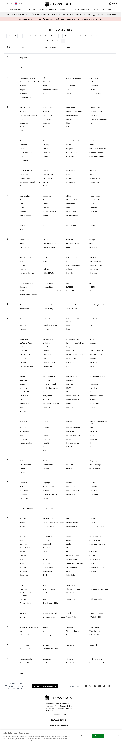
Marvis (22, 384)
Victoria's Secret (72, 631)
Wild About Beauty (27, 649)
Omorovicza (48, 465)
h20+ (45, 257)
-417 (21, 68)
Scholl (68, 540)
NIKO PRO (23, 439)
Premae (46, 490)
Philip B (22, 486)
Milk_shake (47, 396)
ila (90, 283)
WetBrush (93, 645)
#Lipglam (23, 58)
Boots (45, 127)
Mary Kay (70, 384)
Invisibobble (71, 291)
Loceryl (23, 362)
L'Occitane (24, 339)
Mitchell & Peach (96, 396)
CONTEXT (23, 156)
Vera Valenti (94, 627)
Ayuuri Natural (25, 97)
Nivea (68, 439)
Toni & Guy (24, 599)
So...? (45, 559)
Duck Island (47, 186)
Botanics (69, 127)
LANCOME (24, 351)
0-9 (9, 36)
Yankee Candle (26, 659)
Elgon (45, 200)
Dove (91, 174)
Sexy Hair (46, 548)
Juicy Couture (71, 309)
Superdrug (24, 575)
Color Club (47, 152)
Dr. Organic (70, 182)
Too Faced (47, 599)
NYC (44, 451)
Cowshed (70, 156)
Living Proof (94, 358)
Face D (22, 225)
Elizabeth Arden (72, 200)
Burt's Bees (93, 127)
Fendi (45, 225)
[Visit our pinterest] (109, 686)
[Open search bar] (106, 3)
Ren (67, 518)
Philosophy (70, 486)
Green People (94, 247)
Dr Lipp (69, 178)
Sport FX (92, 563)
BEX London (24, 123)
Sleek (45, 556)
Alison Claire (48, 82)
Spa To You (47, 563)
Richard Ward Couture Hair (53, 522)
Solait (22, 563)
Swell (45, 575)
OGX (45, 461)
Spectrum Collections (75, 563)
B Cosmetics (25, 107)
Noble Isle (93, 439)
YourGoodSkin (25, 663)
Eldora (68, 196)
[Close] (119, 736)
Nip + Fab (47, 439)
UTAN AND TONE (95, 617)
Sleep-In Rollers (72, 556)
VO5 (68, 635)
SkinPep (23, 556)
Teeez (91, 585)
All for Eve (70, 82)
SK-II (45, 552)
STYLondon (47, 571)
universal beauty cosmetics (54, 617)
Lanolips (46, 351)
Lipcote (23, 358)
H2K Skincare (71, 257)
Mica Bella (24, 396)
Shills (68, 548)
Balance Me (47, 107)
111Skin (22, 48)
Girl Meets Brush (72, 243)
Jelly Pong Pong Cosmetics (100, 305)
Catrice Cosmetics (73, 141)
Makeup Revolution (97, 376)
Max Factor (93, 384)
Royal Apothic (71, 526)
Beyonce (46, 123)
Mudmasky (47, 407)
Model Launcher (72, 399)
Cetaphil (23, 145)
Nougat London (26, 443)
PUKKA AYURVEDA (50, 494)
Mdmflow (93, 388)
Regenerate (48, 518)
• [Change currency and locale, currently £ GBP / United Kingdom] (19, 3)
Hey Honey (93, 269)
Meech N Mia (25, 392)
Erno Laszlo (70, 204)
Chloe (68, 145)
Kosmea (23, 329)
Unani (68, 613)
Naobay (46, 427)
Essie (68, 208)
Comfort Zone (72, 152)
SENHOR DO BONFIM (97, 544)
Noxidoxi (23, 447)
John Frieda (24, 309)
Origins (69, 469)
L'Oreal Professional (74, 339)
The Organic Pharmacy (98, 589)
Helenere (70, 269)
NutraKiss (70, 447)
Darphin (46, 170)
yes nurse (47, 659)
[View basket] (113, 3)
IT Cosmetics (94, 291)
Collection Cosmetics (97, 149)
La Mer (92, 339)
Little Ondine (71, 358)
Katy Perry (24, 325)
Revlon (22, 522)
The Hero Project (73, 589)
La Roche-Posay (26, 343)
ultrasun (23, 613)
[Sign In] (8, 3)
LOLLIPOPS (70, 362)
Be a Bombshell (95, 111)
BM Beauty (24, 127)
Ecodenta (47, 196)
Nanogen (23, 427)
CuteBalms (24, 160)
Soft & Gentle (94, 559)
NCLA (45, 431)
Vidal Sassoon (94, 631)
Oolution (69, 465)
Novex (91, 443)
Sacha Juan (24, 536)
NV (21, 451)
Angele (22, 90)
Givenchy (93, 243)
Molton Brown (25, 403)
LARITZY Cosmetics (96, 351)
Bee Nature (70, 119)
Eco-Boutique (25, 196)
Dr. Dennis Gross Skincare (30, 182)
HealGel (23, 269)
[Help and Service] (60, 720)
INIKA (22, 291)
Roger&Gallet (48, 526)
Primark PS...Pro (72, 490)
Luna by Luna (48, 366)
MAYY (68, 388)
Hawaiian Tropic (95, 261)
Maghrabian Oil (49, 376)
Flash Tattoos (94, 225)
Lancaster (93, 347)
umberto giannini (50, 613)
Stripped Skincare (96, 567)
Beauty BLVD (48, 115)
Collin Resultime (26, 152)
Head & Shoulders (73, 265)
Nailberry (46, 421)
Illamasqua (24, 287)
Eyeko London (25, 215)
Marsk (91, 380)
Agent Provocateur (74, 78)
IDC (67, 283)
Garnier (46, 240)
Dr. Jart (46, 182)
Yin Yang (69, 659)
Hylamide (93, 273)
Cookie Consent (60, 714)
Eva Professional (49, 211)
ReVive (92, 518)
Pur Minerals (71, 494)
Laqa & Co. (70, 351)
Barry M (23, 111)
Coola (45, 156)
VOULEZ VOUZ (94, 635)
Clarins (22, 149)
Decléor (92, 170)
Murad (92, 407)
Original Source (49, 469)
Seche (68, 544)
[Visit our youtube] (99, 686)
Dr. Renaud (24, 186)
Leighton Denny (95, 354)
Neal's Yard (70, 431)
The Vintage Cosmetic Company (29, 594)
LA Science (47, 343)
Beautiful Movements (28, 115)
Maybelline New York (51, 388)
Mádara (23, 376)
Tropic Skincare (26, 603)
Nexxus (46, 435)
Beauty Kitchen (72, 115)
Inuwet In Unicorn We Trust (53, 291)
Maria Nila (70, 380)
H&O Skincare (25, 257)
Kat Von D (93, 319)
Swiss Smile (70, 575)
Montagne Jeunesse (51, 403)
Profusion (23, 494)
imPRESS (69, 287)
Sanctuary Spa (72, 536)
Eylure (45, 215)
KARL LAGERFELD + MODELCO (73, 320)
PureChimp (93, 494)
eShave (92, 204)
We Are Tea (24, 645)
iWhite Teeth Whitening (29, 295)
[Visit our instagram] (95, 686)
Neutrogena (94, 431)
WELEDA (46, 645)
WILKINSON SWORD (50, 649)
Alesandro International (29, 82)
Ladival (22, 347)
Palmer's (23, 483)
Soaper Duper (71, 559)
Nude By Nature (49, 447)
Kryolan (46, 329)
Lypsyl (91, 366)
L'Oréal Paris (48, 339)
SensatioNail (25, 548)
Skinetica (70, 552)
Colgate (69, 149)
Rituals (92, 522)
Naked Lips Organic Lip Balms (98, 422)
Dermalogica (48, 174)
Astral (45, 93)
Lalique (69, 347)
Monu (68, 403)
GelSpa (92, 240)
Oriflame (23, 469)
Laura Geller (48, 354)
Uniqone (23, 617)
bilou (68, 123)
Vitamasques (48, 635)
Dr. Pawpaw (94, 182)
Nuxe (91, 447)
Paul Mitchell (71, 483)
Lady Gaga (47, 347)
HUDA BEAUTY (48, 273)
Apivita (92, 90)
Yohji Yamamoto (95, 659)
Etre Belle (93, 208)
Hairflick (92, 257)
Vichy (45, 631)
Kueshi (68, 329)
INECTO (92, 287)
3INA (68, 48)
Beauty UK (93, 115)
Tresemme (70, 599)
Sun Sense (93, 571)
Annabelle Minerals (50, 90)
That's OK (98, 736)
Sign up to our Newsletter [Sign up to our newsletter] (45, 686)
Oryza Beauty (94, 469)
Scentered (47, 540)
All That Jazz (94, 82)
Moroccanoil (94, 403)
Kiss (90, 325)
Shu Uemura (94, 548)
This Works (70, 593)
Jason (22, 305)
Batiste (46, 111)
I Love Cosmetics (26, 283)
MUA (21, 407)
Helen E (46, 269)
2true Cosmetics (49, 48)
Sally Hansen (48, 536)
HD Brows (23, 265)
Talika (22, 585)
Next (22, 435)
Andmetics (93, 86)
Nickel (91, 435)
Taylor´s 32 (70, 585)
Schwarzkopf (94, 540)
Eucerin (23, 211)
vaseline (69, 627)
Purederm (24, 498)
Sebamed (47, 544)
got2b (68, 247)
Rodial (22, 526)
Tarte (45, 585)
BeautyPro (24, 119)
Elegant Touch (95, 196)
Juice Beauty (48, 309)
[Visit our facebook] (85, 686)
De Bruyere (70, 170)
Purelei (46, 498)
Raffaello (23, 518)
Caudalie (92, 141)
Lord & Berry (94, 362)
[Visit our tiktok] (104, 686)
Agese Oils (93, 78)
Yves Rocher (71, 663)
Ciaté (91, 145)
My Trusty (24, 411)
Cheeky (46, 145)
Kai (21, 319)
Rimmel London (72, 522)
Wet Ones (70, 645)
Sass (21, 540)
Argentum (24, 93)
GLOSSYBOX (24, 247)
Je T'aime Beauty (50, 305)
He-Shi (45, 265)
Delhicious (24, 174)
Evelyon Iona (71, 211)
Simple (22, 552)
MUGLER (69, 407)
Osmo (22, 472)
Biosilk (91, 123)
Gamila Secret (25, 240)
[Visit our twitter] (90, 686)
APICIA (69, 90)
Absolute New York (27, 78)
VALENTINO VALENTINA (29, 627)
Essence (46, 208)
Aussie (68, 93)
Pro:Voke (93, 490)
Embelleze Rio (94, 200)
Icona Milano (48, 283)
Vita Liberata (25, 635)
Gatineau (70, 240)
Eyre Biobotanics (73, 215)
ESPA (22, 208)
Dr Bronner (47, 178)
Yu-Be (45, 663)
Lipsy (45, 358)
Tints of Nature (95, 593)
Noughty (46, 443)
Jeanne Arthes (72, 305)
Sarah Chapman (95, 536)
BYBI (21, 131)
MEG (45, 392)
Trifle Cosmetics (95, 599)
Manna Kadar (48, 380)
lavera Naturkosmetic (75, 354)
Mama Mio (24, 380)
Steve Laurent (48, 567)
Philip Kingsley (48, 486)
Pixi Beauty (93, 486)
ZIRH (21, 673)
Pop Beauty (24, 490)
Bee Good (47, 119)
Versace (23, 631)
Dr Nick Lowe (94, 178)
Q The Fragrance (26, 508)
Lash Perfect (25, 354)
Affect (45, 78)
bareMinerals (94, 107)
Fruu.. (22, 229)
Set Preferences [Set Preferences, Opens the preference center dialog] (84, 736)
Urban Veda (71, 617)
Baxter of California (74, 111)
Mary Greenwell (49, 384)
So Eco (92, 556)
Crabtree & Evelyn (96, 156)
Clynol (45, 149)
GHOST (22, 243)
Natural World (25, 431)
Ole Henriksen (25, 465)
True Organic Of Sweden (52, 603)
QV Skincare (48, 508)
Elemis (22, 200)
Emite (22, 204)
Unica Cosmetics (96, 613)
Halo (45, 261)
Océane (23, 461)
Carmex (46, 141)
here (70, 740)
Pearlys (92, 483)
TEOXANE (23, 589)
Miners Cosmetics (73, 396)
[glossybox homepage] (60, 4)
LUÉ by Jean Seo (26, 366)
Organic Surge (95, 465)
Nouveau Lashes (72, 443)
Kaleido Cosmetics (50, 319)
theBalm (46, 593)
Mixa (21, 399)
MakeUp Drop (71, 376)
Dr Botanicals (25, 178)
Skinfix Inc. (93, 552)
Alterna (23, 86)
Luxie (68, 366)
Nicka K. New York (73, 435)
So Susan (23, 559)
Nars (91, 427)
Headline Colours (96, 265)
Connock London (96, 152)
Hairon (22, 261)
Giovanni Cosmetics (51, 243)
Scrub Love (24, 544)
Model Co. (47, 399)
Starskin (23, 567)
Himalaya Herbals (27, 273)
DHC (68, 174)
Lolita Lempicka (49, 362)
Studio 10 (23, 571)
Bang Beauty (71, 107)
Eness (45, 204)
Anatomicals (71, 86)
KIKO (68, 325)
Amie (45, 86)
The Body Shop (49, 589)
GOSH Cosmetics (50, 247)
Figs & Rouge (71, 225)
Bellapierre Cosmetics (98, 119)
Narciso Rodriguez (73, 427)
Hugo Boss (70, 273)
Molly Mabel (94, 399)
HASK (68, 261)
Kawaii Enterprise (50, 325)
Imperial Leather (49, 287)
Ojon (68, 461)
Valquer (46, 627)
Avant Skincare (95, 93)
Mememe (70, 392)
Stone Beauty (71, 567)
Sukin (68, 571)
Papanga (46, 483)
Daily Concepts (26, 170)
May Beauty (24, 388)
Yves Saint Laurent (96, 663)
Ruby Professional (96, 526)
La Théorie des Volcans (75, 343)
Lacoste (92, 343)
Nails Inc (69, 421)
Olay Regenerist (95, 461)
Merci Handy (94, 392)
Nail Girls (23, 421)
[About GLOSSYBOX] (60, 725)
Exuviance (93, 211)
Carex (22, 141)
